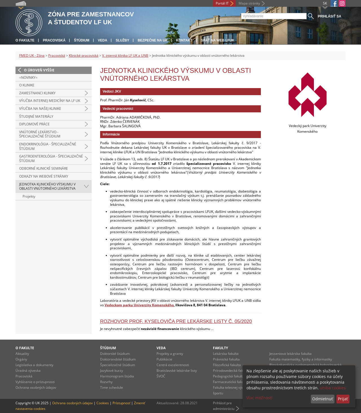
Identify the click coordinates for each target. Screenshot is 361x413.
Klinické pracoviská (83, 55)
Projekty (29, 196)
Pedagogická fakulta (229, 376)
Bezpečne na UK (153, 40)
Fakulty (220, 348)
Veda (102, 40)
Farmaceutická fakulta (230, 381)
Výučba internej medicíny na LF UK (49, 100)
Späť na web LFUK (217, 40)
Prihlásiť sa (329, 16)
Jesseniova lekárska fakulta (290, 353)
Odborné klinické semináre (43, 168)
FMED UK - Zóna (32, 55)
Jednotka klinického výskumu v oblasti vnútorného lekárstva (47, 186)
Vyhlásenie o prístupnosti (35, 381)
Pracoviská (54, 40)
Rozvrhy (106, 381)
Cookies (102, 403)
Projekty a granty (170, 353)
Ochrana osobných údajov (36, 387)
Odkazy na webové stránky (43, 176)
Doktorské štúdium (115, 353)
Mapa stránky (249, 3)
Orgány (21, 359)
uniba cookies (333, 387)
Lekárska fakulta (226, 353)
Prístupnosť (121, 403)
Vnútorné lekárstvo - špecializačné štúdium (39, 134)
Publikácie (164, 359)
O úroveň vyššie (39, 70)
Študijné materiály (36, 116)
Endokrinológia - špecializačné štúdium (47, 146)
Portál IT (222, 3)
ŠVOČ (161, 376)
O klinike (26, 85)
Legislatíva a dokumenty (34, 364)
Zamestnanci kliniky (37, 93)
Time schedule (111, 387)
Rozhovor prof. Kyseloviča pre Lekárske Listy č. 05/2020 (176, 321)
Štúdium (81, 40)
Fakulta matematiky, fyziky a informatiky (300, 359)
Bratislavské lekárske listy (177, 370)
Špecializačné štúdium (117, 364)
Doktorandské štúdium (118, 359)
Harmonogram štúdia (117, 376)
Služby (122, 40)
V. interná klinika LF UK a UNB (125, 55)
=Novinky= (28, 77)
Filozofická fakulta (227, 364)
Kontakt (184, 40)
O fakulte (25, 40)
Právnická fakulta (226, 359)
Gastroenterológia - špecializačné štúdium (51, 158)
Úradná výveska (28, 370)
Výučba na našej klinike (40, 108)
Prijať (343, 398)
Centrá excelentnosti (173, 364)
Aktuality (22, 353)
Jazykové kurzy (111, 370)
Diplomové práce (34, 124)
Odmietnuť (322, 398)
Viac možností (259, 397)
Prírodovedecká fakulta (231, 370)
